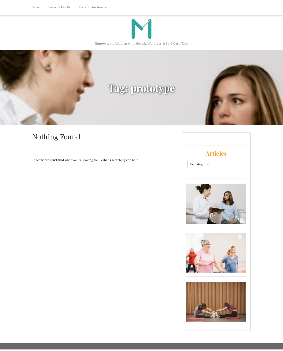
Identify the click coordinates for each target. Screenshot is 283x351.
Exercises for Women (91, 7)
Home (34, 7)
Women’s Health (57, 7)
